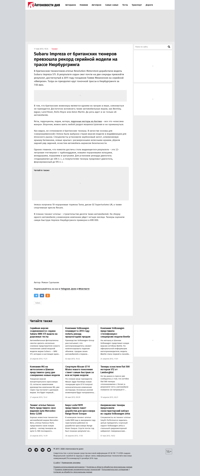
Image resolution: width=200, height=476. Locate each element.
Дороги (149, 5)
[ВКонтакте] (42, 295)
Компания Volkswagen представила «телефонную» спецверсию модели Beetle (115, 332)
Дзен (73, 289)
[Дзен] (30, 450)
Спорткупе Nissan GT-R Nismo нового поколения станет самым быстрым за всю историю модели (79, 371)
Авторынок (70, 5)
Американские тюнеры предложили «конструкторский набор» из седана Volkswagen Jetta (115, 409)
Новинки (84, 5)
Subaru (37, 303)
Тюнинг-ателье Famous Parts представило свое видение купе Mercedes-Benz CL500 (43, 409)
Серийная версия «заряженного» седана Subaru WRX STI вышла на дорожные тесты (43, 332)
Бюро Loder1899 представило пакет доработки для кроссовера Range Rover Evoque (80, 409)
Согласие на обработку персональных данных (72, 472)
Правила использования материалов (69, 467)
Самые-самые (111, 5)
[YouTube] (49, 450)
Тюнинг (55, 49)
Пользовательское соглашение (115, 469)
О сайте (56, 463)
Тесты (125, 5)
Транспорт (137, 5)
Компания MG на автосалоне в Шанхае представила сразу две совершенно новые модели (45, 371)
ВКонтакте (84, 289)
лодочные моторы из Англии (86, 121)
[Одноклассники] (47, 295)
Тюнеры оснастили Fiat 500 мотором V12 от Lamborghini (115, 369)
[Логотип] (44, 5)
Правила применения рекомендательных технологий (77, 469)
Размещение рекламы (71, 463)
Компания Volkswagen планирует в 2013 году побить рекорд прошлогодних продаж (77, 332)
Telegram (65, 289)
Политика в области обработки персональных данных (109, 467)
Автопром (96, 5)
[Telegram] (36, 295)
